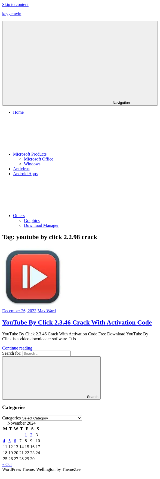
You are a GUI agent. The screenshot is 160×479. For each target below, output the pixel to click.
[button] (32, 276)
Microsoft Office (38, 159)
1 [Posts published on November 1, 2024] (26, 434)
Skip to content (15, 4)
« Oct (7, 464)
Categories (11, 418)
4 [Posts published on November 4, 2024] (4, 440)
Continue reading (17, 348)
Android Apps (25, 173)
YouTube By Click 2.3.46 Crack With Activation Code (77, 322)
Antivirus (21, 168)
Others (59, 215)
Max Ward (47, 310)
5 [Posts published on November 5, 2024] (9, 440)
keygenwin (11, 13)
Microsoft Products (70, 154)
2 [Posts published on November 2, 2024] (31, 434)
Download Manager (41, 225)
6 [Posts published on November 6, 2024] (15, 440)
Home (18, 112)
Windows (32, 164)
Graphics (32, 220)
